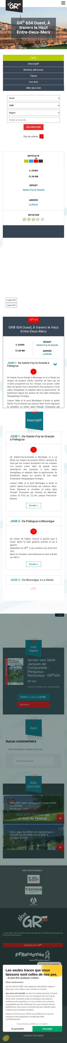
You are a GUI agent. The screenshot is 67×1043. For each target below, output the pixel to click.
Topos (33, 75)
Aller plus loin (33, 87)
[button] (6, 1038)
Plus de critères (31, 136)
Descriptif (33, 63)
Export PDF (11, 305)
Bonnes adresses (33, 69)
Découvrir (24, 704)
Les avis (33, 81)
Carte (33, 57)
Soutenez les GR (33, 945)
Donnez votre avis (24, 761)
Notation (33, 215)
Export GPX (11, 300)
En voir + (33, 505)
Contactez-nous (34, 1035)
